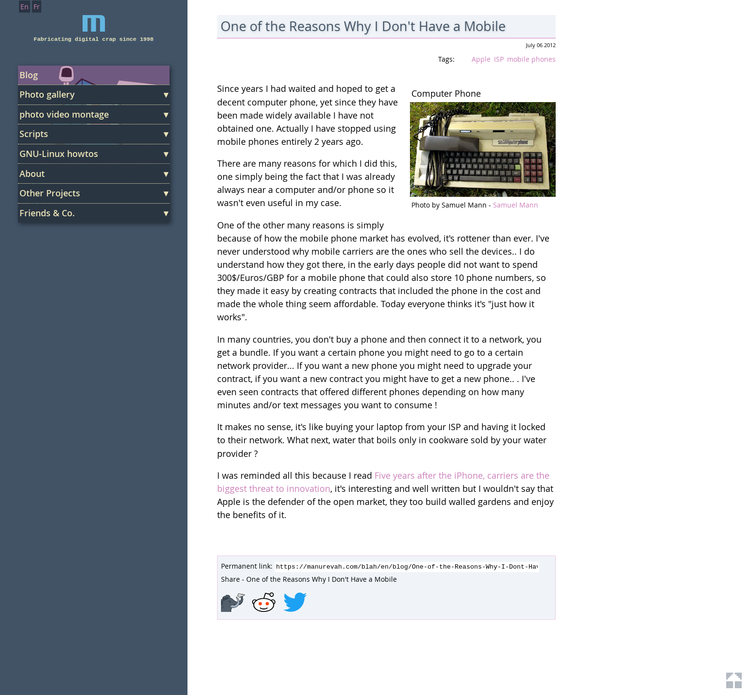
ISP (499, 59)
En (24, 6)
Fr (37, 6)
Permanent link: (246, 566)
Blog (28, 75)
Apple (481, 59)
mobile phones (531, 59)
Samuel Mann (515, 204)
